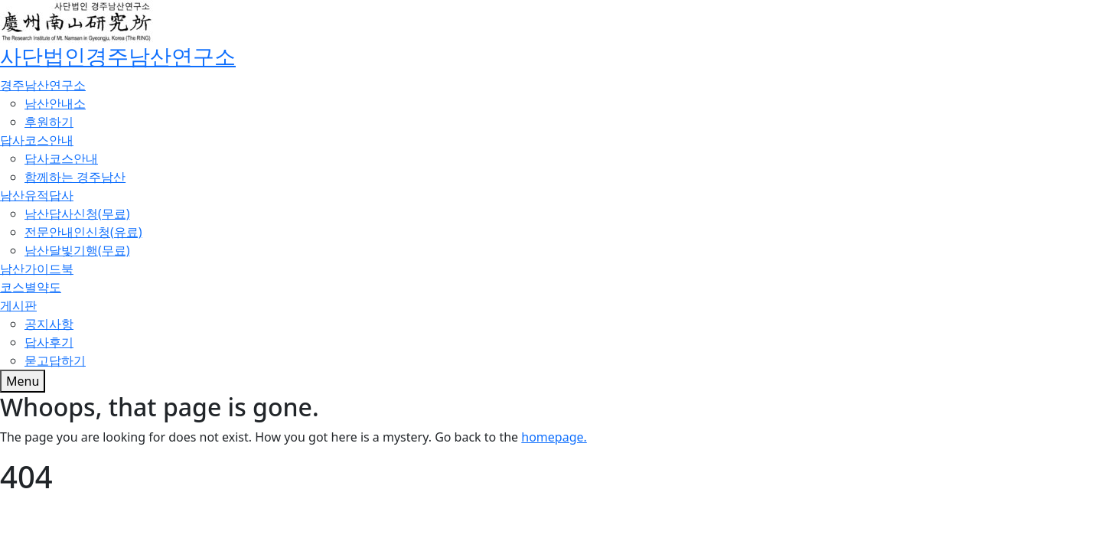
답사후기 (48, 342)
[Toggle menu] (22, 381)
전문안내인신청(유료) (83, 231)
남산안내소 (55, 103)
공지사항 (48, 323)
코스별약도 (30, 287)
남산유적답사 (36, 195)
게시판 (18, 305)
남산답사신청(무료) (77, 213)
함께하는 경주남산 (75, 176)
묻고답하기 (55, 360)
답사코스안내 (36, 140)
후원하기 (48, 121)
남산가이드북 (36, 268)
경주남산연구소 (43, 85)
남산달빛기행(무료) (77, 250)
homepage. (554, 437)
